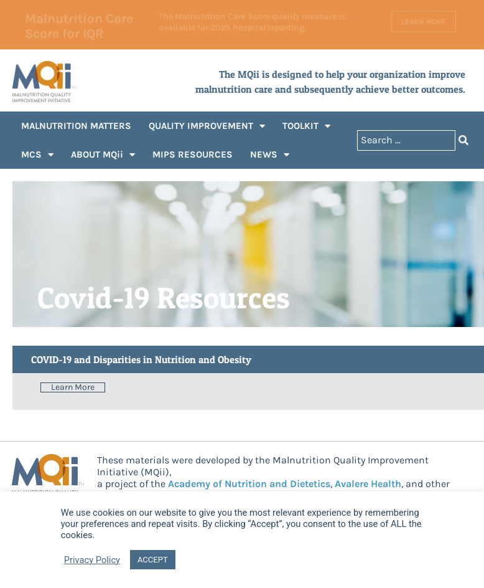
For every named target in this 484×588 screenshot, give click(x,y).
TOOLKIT (306, 126)
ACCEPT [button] (152, 559)
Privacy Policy (92, 560)
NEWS (269, 155)
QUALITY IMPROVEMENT (207, 126)
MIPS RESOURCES (192, 154)
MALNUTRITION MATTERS (76, 125)
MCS (37, 155)
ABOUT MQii (103, 155)
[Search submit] (463, 140)
